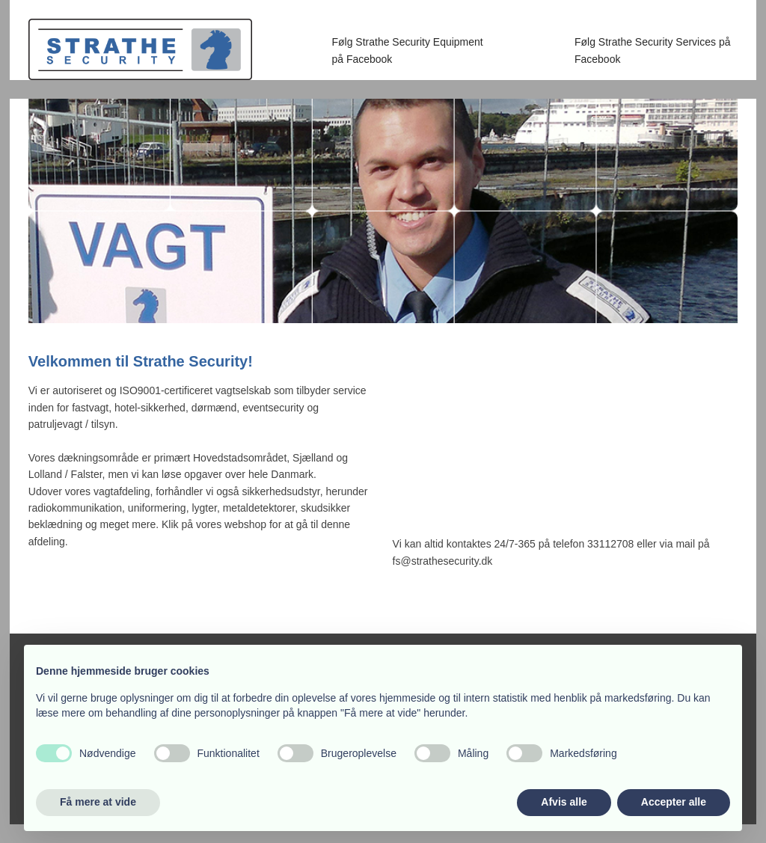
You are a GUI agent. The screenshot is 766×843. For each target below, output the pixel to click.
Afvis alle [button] (563, 802)
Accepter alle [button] (673, 802)
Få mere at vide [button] (98, 802)
